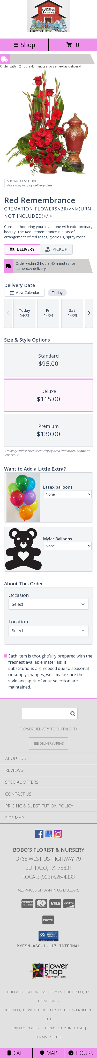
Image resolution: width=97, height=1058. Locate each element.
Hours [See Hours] (80, 1052)
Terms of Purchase (64, 1028)
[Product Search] (50, 713)
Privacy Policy (25, 1028)
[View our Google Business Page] (48, 836)
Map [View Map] (48, 1052)
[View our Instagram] (58, 836)
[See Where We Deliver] (48, 743)
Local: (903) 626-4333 (49, 876)
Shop (24, 44)
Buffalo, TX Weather (24, 1010)
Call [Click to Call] (16, 1052)
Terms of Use (48, 1037)
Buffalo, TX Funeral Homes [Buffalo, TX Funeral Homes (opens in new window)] (35, 991)
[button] (48, 936)
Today (57, 292)
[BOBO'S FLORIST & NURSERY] (48, 30)
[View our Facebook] (39, 836)
